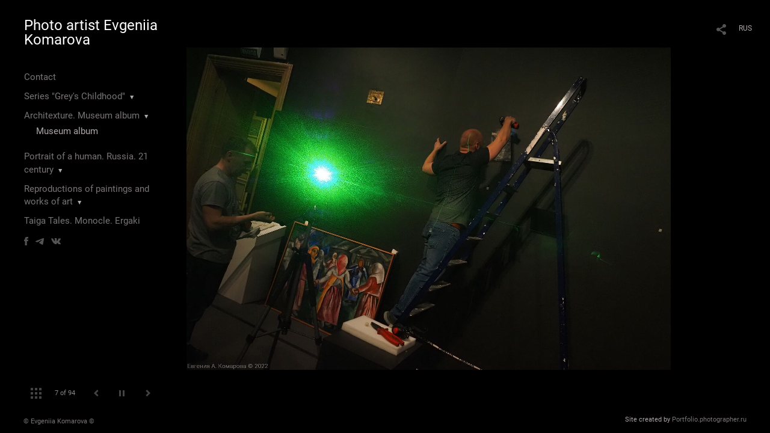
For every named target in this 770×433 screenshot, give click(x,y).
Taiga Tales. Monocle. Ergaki (82, 220)
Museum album (67, 131)
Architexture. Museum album (82, 115)
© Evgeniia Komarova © (58, 421)
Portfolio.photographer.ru (709, 419)
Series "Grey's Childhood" (74, 96)
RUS (745, 28)
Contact (40, 77)
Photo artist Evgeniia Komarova (91, 32)
